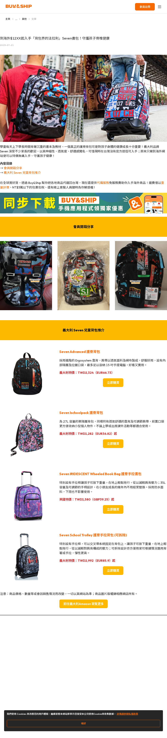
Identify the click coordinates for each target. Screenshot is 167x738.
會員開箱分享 (13, 168)
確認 (83, 723)
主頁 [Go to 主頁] (7, 19)
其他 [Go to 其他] (24, 19)
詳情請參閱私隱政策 (127, 713)
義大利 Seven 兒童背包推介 (22, 173)
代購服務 (103, 183)
